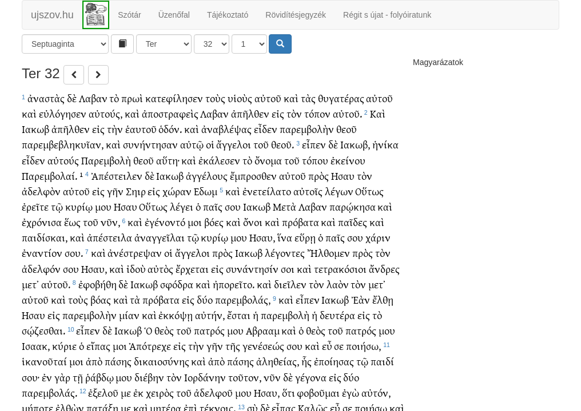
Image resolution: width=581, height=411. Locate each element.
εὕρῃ (305, 237)
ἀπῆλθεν (250, 113)
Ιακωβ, (355, 144)
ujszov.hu (52, 15)
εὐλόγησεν (62, 113)
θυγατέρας (341, 97)
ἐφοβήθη (97, 284)
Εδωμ (205, 191)
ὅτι (288, 392)
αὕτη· (168, 160)
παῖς (212, 206)
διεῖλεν (290, 284)
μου (103, 206)
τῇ (78, 377)
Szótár (129, 14)
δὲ (72, 97)
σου (233, 206)
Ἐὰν (360, 299)
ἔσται (238, 314)
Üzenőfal (174, 14)
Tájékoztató (227, 14)
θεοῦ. (282, 144)
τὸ (114, 97)
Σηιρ (136, 191)
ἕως (72, 221)
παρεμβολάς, (242, 299)
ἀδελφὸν (41, 191)
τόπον (317, 113)
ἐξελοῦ (103, 392)
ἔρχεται (192, 268)
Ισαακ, (36, 345)
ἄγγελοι (233, 144)
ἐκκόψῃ (175, 314)
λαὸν (338, 284)
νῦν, (110, 221)
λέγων (339, 191)
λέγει (181, 206)
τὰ (135, 299)
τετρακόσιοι (340, 268)
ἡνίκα (385, 144)
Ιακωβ (35, 128)
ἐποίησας (334, 361)
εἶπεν (314, 144)
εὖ (327, 345)
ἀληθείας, (277, 361)
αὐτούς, (105, 113)
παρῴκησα (352, 206)
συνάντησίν (252, 268)
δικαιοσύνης (161, 361)
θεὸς (164, 330)
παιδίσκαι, (44, 237)
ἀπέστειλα (109, 237)
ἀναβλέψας (226, 128)
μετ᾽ (30, 284)
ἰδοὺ (136, 268)
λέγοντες (285, 252)
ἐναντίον (42, 252)
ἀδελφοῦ (213, 392)
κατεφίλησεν (174, 97)
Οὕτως (369, 191)
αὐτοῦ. (347, 113)
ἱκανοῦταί (44, 361)
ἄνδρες (384, 268)
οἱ (210, 144)
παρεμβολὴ (285, 314)
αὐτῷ (192, 144)
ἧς (306, 361)
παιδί (382, 361)
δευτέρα (337, 314)
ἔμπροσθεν (253, 175)
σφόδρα (176, 284)
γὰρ (62, 377)
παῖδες (352, 221)
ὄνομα (268, 160)
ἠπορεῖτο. (233, 284)
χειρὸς (160, 392)
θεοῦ (346, 128)
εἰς (278, 113)
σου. (74, 252)
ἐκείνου (348, 160)
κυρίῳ (79, 206)
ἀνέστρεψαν (135, 252)
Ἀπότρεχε (150, 345)
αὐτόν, (376, 392)
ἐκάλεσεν (219, 160)
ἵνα (284, 237)
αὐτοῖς (308, 191)
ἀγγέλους (207, 175)
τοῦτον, (244, 377)
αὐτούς (63, 160)
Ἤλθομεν (328, 252)
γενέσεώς (263, 345)
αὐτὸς (160, 268)
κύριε (64, 345)
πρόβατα (300, 221)
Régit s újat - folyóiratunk (387, 14)
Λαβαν (93, 97)
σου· (30, 377)
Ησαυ (343, 175)
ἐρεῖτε (35, 206)
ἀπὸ (94, 361)
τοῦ (261, 144)
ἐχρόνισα (42, 221)
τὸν (294, 113)
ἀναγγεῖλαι (159, 237)
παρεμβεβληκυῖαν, (63, 144)
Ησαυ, (262, 237)
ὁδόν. (170, 128)
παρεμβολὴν (307, 128)
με (126, 392)
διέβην (149, 377)
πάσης (118, 361)
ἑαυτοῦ (141, 128)
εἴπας (98, 345)
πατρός (209, 330)
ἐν (47, 377)
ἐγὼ (350, 392)
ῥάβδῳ (99, 377)
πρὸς (318, 175)
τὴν (115, 128)
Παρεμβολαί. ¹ (52, 175)
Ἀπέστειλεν (116, 175)
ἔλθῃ (382, 299)
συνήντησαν (150, 144)
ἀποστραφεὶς (170, 113)
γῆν (115, 191)
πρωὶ (132, 97)
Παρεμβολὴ (106, 160)
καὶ (291, 97)
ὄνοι (252, 221)
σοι (288, 268)
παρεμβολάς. (49, 392)
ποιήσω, (363, 345)
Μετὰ (284, 206)
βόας (100, 299)
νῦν (272, 377)
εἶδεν (265, 128)
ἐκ (138, 392)
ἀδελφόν (41, 268)
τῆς (232, 345)
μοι (195, 221)
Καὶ (377, 113)
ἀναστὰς (46, 97)
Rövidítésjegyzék (295, 14)
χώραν (177, 191)
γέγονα (311, 377)
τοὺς (215, 97)
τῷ (57, 206)
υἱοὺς (240, 97)
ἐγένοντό (165, 221)
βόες (214, 221)
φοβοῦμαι (318, 392)
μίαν (129, 314)
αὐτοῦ (267, 97)
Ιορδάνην (205, 377)
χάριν (378, 237)
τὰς (308, 97)
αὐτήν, (210, 314)
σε (339, 345)
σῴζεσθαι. (43, 330)
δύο (205, 299)
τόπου (315, 160)
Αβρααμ (263, 330)
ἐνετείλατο (266, 191)
